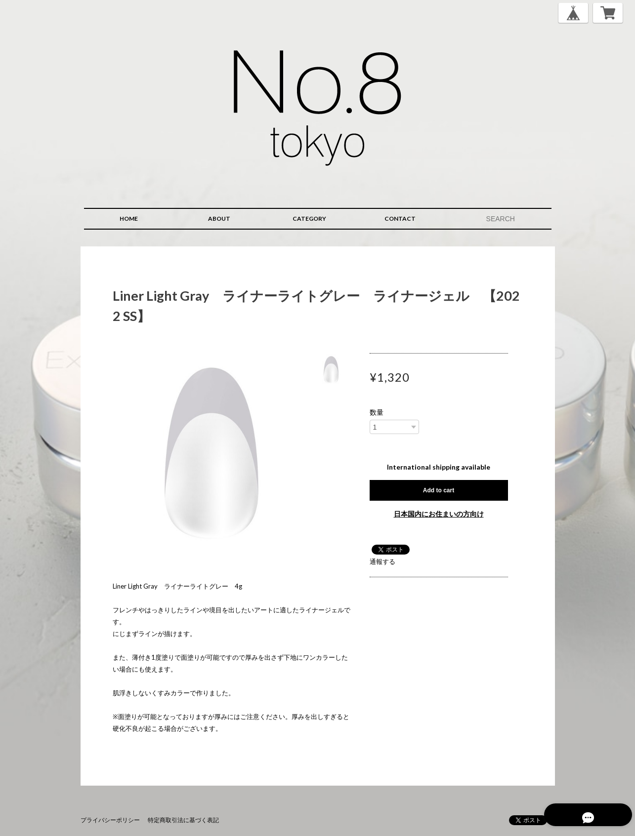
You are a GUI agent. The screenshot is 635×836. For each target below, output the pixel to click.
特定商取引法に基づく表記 (183, 820)
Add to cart (438, 490)
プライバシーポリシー (110, 820)
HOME (129, 218)
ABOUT (219, 218)
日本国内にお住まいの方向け (439, 514)
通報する (382, 561)
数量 (376, 412)
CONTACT (400, 218)
